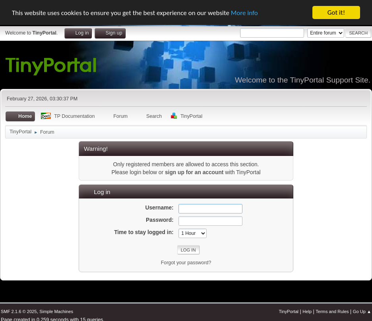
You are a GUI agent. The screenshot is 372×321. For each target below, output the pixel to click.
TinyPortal (288, 311)
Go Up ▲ (362, 311)
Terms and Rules (332, 311)
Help (307, 311)
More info (244, 12)
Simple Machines (56, 311)
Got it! (336, 12)
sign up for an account (194, 172)
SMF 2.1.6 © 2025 (19, 311)
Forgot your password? (186, 262)
